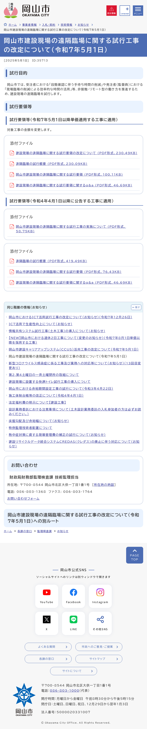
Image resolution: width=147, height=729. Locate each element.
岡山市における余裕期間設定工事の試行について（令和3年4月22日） (61, 388)
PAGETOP (134, 557)
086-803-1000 (64, 690)
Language (125, 13)
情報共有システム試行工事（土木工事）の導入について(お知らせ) (57, 330)
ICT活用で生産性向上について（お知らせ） (41, 324)
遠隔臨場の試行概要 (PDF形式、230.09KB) (48, 163)
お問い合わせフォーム (23, 498)
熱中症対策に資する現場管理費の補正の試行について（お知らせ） (57, 434)
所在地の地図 (104, 484)
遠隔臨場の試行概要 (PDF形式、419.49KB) (48, 261)
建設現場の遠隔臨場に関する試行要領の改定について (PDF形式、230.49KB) (73, 153)
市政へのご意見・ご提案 (97, 646)
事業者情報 (29, 24)
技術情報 (66, 24)
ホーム (13, 24)
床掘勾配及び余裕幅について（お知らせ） (39, 420)
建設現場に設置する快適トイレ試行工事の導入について (50, 381)
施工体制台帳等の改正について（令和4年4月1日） (46, 395)
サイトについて (72, 671)
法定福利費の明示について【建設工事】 (37, 402)
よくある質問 (46, 646)
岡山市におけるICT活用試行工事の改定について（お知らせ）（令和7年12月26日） (70, 317)
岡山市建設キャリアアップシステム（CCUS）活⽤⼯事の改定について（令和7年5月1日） (74, 349)
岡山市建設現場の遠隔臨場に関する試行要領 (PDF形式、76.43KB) (66, 271)
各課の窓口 (24, 531)
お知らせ (83, 24)
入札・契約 (48, 24)
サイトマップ (97, 659)
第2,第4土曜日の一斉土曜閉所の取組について (44, 374)
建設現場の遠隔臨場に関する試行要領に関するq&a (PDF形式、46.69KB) (71, 185)
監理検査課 (44, 531)
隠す (137, 307)
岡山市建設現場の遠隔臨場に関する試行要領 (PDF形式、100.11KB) (66, 174)
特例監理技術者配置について (30, 427)
